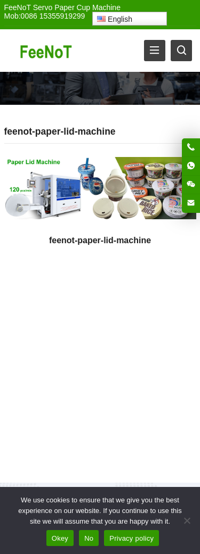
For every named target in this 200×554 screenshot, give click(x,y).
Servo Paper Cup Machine (77, 7)
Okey (60, 538)
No (88, 538)
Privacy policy (131, 538)
